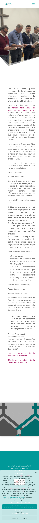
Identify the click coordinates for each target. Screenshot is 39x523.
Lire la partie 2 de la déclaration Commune (21, 354)
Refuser (19, 512)
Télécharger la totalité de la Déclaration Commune (21, 361)
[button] (36, 473)
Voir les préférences (19, 518)
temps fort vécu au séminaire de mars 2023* (21, 109)
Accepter (19, 507)
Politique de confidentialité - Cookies (13, 497)
